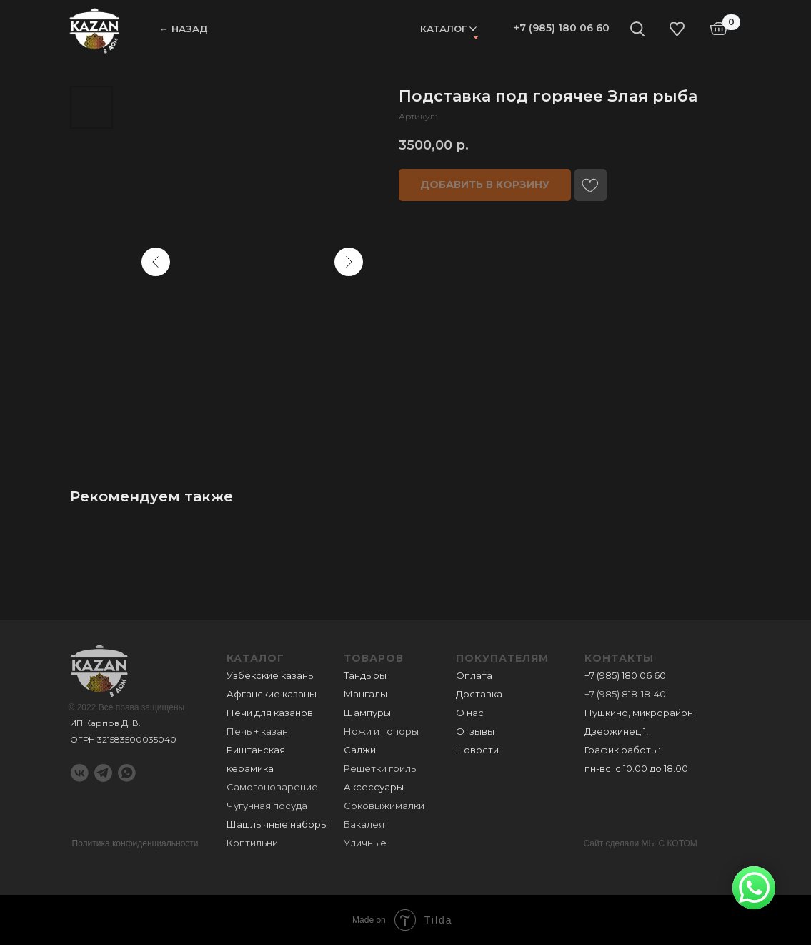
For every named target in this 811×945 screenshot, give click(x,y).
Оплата (474, 675)
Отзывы (475, 731)
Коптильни (252, 842)
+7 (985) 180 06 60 (562, 27)
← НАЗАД (183, 28)
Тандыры (365, 675)
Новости (477, 749)
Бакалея (364, 824)
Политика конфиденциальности (135, 843)
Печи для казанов (270, 712)
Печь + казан (257, 731)
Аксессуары (374, 787)
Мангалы (365, 694)
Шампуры (367, 712)
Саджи (360, 749)
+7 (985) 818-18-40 (625, 694)
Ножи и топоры (381, 731)
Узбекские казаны (271, 675)
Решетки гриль (380, 768)
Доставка (479, 694)
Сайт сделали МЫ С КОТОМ (640, 843)
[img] (94, 30)
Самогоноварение (272, 787)
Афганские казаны (272, 694)
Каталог (443, 28)
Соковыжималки (384, 805)
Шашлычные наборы (277, 824)
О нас (470, 712)
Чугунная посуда (267, 805)
